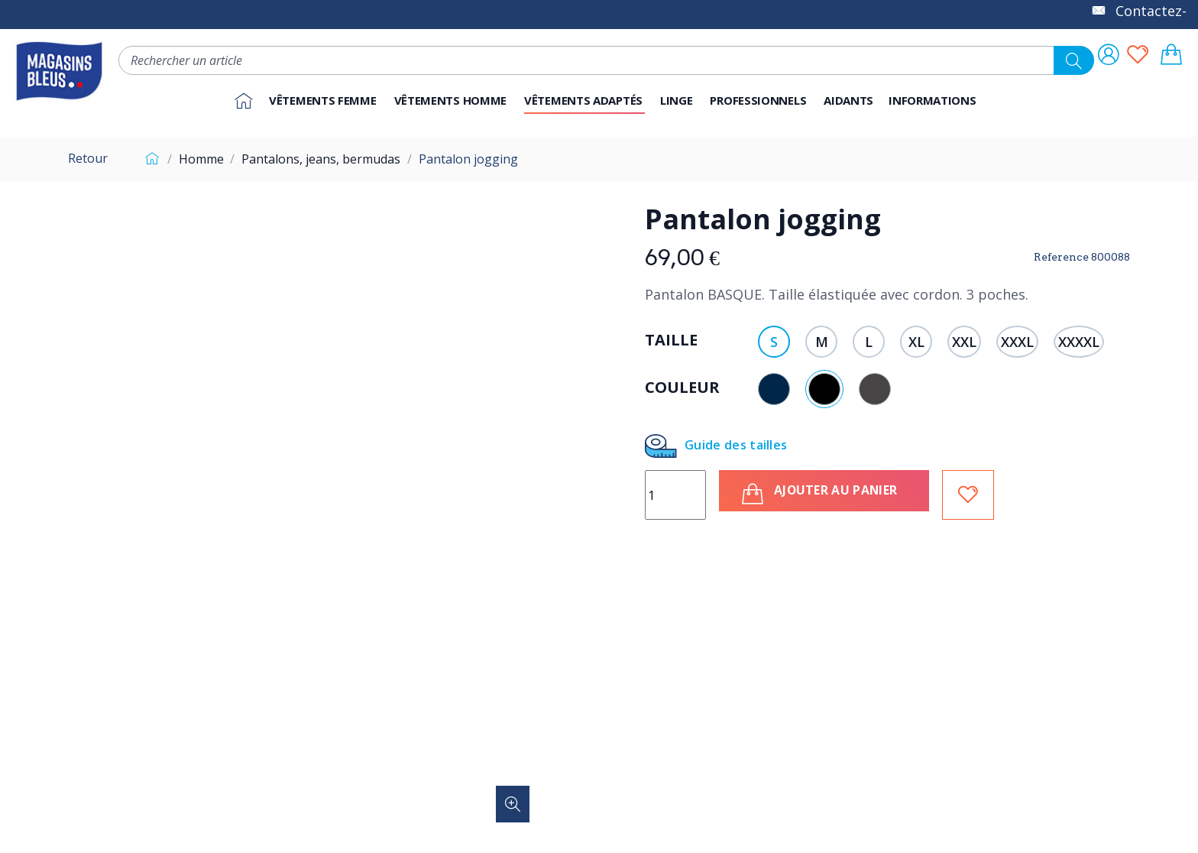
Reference (1061, 257)
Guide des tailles (716, 446)
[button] (759, 101)
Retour (88, 158)
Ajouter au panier (825, 494)
